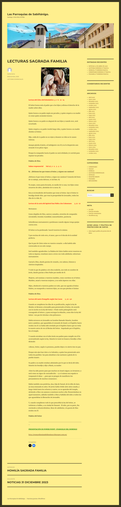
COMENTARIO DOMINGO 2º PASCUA (100, 72)
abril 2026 (92, 97)
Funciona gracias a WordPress (36, 499)
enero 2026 (92, 99)
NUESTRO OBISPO (94, 177)
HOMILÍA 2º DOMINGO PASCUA (98, 70)
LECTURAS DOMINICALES (15, 79)
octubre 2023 (93, 153)
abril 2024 (92, 141)
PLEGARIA (92, 179)
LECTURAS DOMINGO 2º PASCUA (99, 68)
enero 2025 (92, 123)
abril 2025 (92, 117)
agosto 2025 (92, 109)
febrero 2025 (92, 121)
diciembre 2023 (93, 149)
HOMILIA (91, 171)
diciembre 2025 (93, 101)
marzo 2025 (92, 119)
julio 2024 (92, 135)
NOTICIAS (92, 175)
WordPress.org (93, 215)
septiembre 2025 (94, 107)
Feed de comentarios (95, 213)
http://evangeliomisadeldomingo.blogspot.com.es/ (48, 434)
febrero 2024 (92, 145)
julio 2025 (92, 111)
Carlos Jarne (11, 74)
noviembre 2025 (94, 103)
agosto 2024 (92, 133)
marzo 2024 (92, 143)
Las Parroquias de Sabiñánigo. (28, 14)
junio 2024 (92, 137)
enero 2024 (92, 147)
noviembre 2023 (93, 151)
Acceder (91, 209)
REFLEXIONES (93, 181)
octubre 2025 (93, 105)
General (91, 169)
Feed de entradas (94, 211)
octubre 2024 (93, 129)
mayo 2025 (92, 115)
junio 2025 (92, 113)
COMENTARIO (93, 167)
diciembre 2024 (93, 125)
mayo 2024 (92, 139)
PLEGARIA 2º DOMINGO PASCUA (98, 74)
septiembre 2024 (94, 131)
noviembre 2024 (94, 127)
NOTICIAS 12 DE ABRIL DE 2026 (98, 66)
